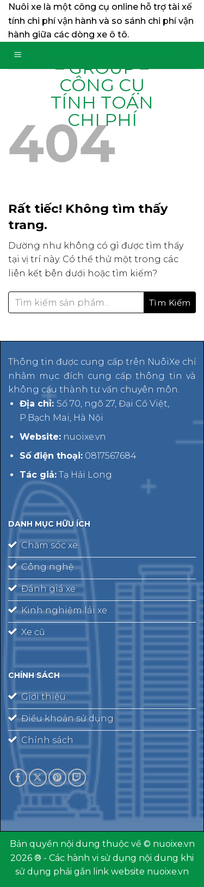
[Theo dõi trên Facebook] (18, 778)
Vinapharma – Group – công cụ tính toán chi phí (102, 85)
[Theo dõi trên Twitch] (77, 778)
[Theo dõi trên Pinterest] (57, 778)
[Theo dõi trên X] (38, 778)
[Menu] (18, 55)
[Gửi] (170, 302)
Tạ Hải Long (85, 475)
